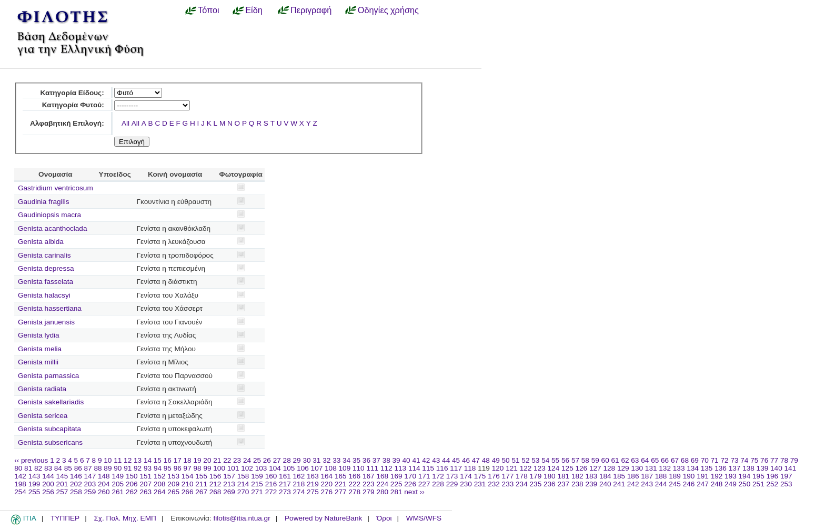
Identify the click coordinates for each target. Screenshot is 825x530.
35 (356, 460)
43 (436, 460)
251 (758, 484)
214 (243, 484)
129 (623, 468)
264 (160, 492)
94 (158, 468)
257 (62, 492)
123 (540, 468)
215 (257, 484)
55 (555, 460)
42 (426, 460)
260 (104, 492)
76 (764, 460)
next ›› (414, 492)
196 (773, 476)
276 (327, 492)
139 (763, 468)
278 (354, 492)
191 (703, 476)
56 (565, 460)
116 (442, 468)
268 (215, 492)
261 (118, 492)
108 (331, 468)
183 (591, 476)
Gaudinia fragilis (43, 202)
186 (633, 476)
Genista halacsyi (44, 295)
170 (410, 476)
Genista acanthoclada (52, 228)
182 (577, 476)
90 (118, 468)
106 (303, 468)
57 (575, 460)
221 (341, 484)
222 (354, 484)
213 (229, 484)
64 (645, 460)
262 (132, 492)
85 (68, 468)
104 (275, 468)
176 (494, 476)
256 (48, 492)
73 (734, 460)
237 (563, 484)
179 (536, 476)
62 (625, 460)
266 (188, 492)
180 (550, 476)
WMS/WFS (423, 518)
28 (287, 460)
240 (605, 484)
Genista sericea (42, 416)
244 (661, 484)
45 (456, 460)
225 (396, 484)
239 (591, 484)
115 (428, 468)
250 (745, 484)
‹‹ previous (31, 460)
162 (299, 476)
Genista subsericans (50, 442)
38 (386, 460)
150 (132, 476)
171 (424, 476)
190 (689, 476)
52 (525, 460)
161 (285, 476)
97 (188, 468)
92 (138, 468)
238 (577, 484)
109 (345, 468)
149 (118, 476)
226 (410, 484)
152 (160, 476)
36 (366, 460)
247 (703, 484)
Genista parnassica (48, 376)
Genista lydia (38, 335)
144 (48, 476)
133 (679, 468)
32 (326, 460)
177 (508, 476)
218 (299, 484)
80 (18, 468)
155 (201, 476)
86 (78, 468)
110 (359, 468)
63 (635, 460)
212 (215, 484)
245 (675, 484)
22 (227, 460)
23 (237, 460)
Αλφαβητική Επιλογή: (67, 123)
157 (229, 476)
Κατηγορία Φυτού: (73, 105)
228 (438, 484)
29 (297, 460)
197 (786, 476)
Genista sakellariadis (51, 402)
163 (313, 476)
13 (138, 460)
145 (62, 476)
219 (313, 484)
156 (215, 476)
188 (661, 476)
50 (506, 460)
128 (609, 468)
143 (34, 476)
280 (382, 492)
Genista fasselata (45, 282)
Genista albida (41, 242)
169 (396, 476)
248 (717, 484)
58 (585, 460)
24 (247, 460)
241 (619, 484)
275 (313, 492)
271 (257, 492)
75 (754, 460)
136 (721, 468)
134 (693, 468)
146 (76, 476)
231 (480, 484)
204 (104, 484)
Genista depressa (46, 268)
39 (396, 460)
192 (717, 476)
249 (731, 484)
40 (406, 460)
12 (128, 460)
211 (201, 484)
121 (512, 468)
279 (369, 492)
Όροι (384, 518)
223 (369, 484)
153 (173, 476)
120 (498, 468)
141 (790, 468)
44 (446, 460)
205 (118, 484)
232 (494, 484)
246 (689, 484)
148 (104, 476)
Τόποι (208, 10)
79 (794, 460)
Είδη (254, 10)
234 (522, 484)
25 (257, 460)
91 (128, 468)
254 (20, 492)
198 (20, 484)
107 (317, 468)
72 (724, 460)
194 (745, 476)
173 (452, 476)
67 (675, 460)
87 (88, 468)
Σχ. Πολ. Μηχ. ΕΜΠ (125, 518)
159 (257, 476)
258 (76, 492)
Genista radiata (42, 389)
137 (735, 468)
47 (476, 460)
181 (563, 476)
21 (217, 460)
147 (90, 476)
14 (148, 460)
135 (707, 468)
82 (38, 468)
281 (396, 492)
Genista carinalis (44, 255)
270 (243, 492)
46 (466, 460)
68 (685, 460)
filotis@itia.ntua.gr (241, 518)
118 (470, 468)
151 (145, 476)
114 (414, 468)
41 (416, 460)
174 (466, 476)
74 (744, 460)
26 (267, 460)
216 (271, 484)
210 (188, 484)
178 (522, 476)
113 (400, 468)
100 (219, 468)
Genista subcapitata (49, 429)
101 (233, 468)
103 (261, 468)
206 (132, 484)
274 (299, 492)
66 (665, 460)
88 (98, 468)
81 (28, 468)
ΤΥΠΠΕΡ (65, 518)
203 (90, 484)
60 (605, 460)
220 (327, 484)
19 (197, 460)
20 (207, 460)
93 (148, 468)
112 (386, 468)
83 (48, 468)
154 (188, 476)
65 (655, 460)
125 (567, 468)
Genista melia (40, 349)
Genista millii (38, 362)
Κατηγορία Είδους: (72, 93)
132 (665, 468)
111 (372, 468)
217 (285, 484)
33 (336, 460)
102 (247, 468)
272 (271, 492)
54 (545, 460)
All (125, 123)
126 (582, 468)
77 (774, 460)
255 (34, 492)
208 (160, 484)
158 (243, 476)
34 (346, 460)
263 (145, 492)
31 (316, 460)
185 (619, 476)
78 (784, 460)
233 (508, 484)
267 (201, 492)
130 (637, 468)
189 (675, 476)
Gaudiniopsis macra (49, 215)
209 (173, 484)
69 (695, 460)
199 (34, 484)
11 (118, 460)
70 (705, 460)
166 (354, 476)
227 (424, 484)
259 (90, 492)
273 (285, 492)
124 (554, 468)
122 (526, 468)
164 (327, 476)
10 (108, 460)
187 (647, 476)
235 (536, 484)
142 (20, 476)
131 (651, 468)
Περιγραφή (310, 10)
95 (168, 468)
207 (145, 484)
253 (786, 484)
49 (496, 460)
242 (633, 484)
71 (715, 460)
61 (615, 460)
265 (173, 492)
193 (731, 476)
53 (535, 460)
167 (369, 476)
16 (168, 460)
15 (158, 460)
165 (341, 476)
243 (647, 484)
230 (466, 484)
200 (48, 484)
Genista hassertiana (50, 308)
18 (188, 460)
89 (108, 468)
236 (550, 484)
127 (595, 468)
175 (480, 476)
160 (271, 476)
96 (178, 468)
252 (773, 484)
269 (229, 492)
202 (76, 484)
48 (486, 460)
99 (207, 468)
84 (58, 468)
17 (178, 460)
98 (198, 468)
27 (277, 460)
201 (62, 484)
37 (376, 460)
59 (595, 460)
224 (382, 484)
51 (515, 460)
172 (438, 476)
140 (776, 468)
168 (382, 476)
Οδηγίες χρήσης (388, 10)
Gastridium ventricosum (55, 188)
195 (758, 476)
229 (452, 484)
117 (456, 468)
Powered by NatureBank (323, 518)
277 (341, 492)
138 (748, 468)
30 (306, 460)
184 (605, 476)
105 (289, 468)
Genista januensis (46, 322)
